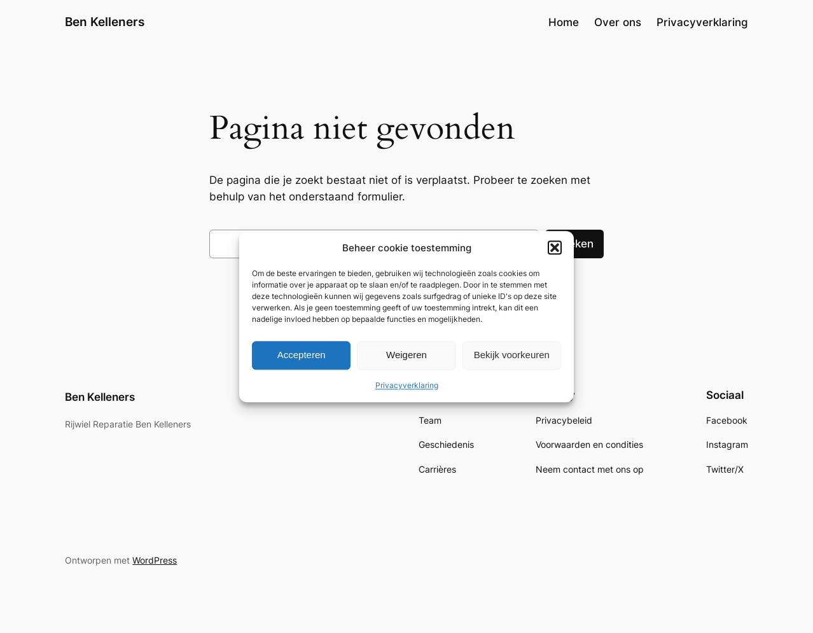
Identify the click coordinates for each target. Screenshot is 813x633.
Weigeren (406, 355)
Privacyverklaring (406, 385)
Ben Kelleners (104, 21)
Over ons (617, 22)
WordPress (154, 560)
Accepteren (301, 355)
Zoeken (574, 243)
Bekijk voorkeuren (512, 355)
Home (563, 22)
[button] (554, 247)
